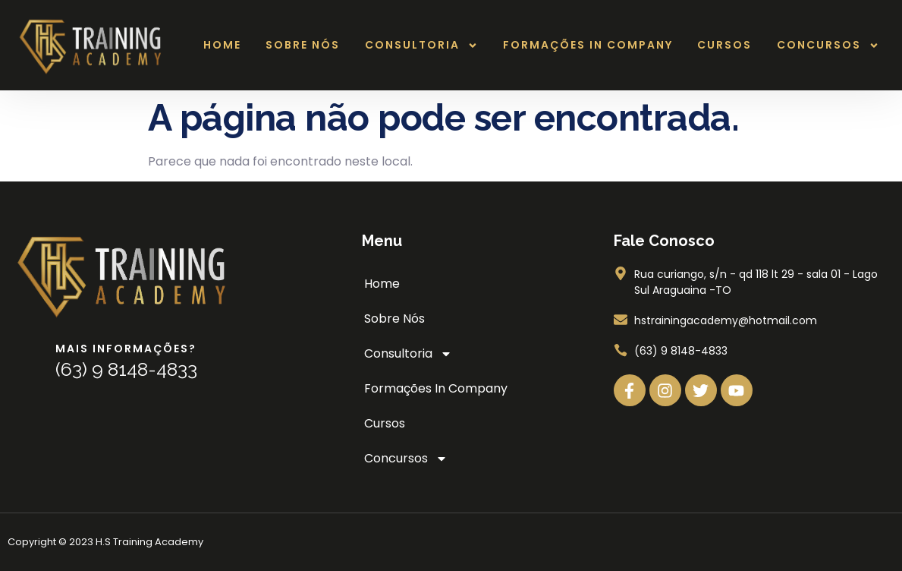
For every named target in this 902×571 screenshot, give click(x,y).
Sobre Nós (303, 44)
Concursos (828, 45)
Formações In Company (588, 44)
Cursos (724, 44)
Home (222, 44)
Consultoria (421, 45)
